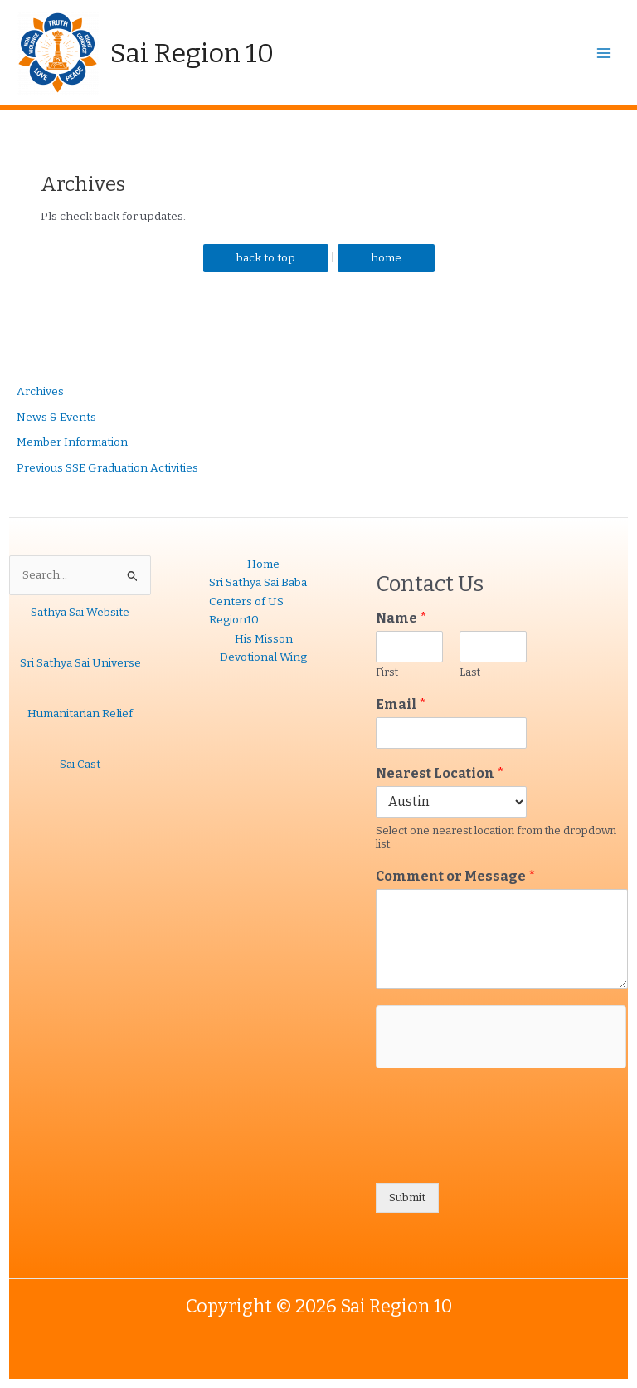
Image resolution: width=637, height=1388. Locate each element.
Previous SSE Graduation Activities (107, 468)
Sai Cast (80, 764)
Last (470, 672)
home (386, 258)
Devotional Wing (263, 657)
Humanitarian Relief (80, 713)
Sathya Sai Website (80, 612)
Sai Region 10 (192, 53)
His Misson (264, 639)
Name (401, 618)
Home (263, 564)
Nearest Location (440, 773)
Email (401, 704)
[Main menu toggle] (604, 53)
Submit (407, 1197)
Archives (40, 391)
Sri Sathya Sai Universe (80, 663)
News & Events (56, 417)
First (387, 672)
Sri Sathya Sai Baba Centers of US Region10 (258, 601)
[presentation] (502, 1155)
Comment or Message (456, 876)
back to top (265, 258)
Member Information (72, 442)
